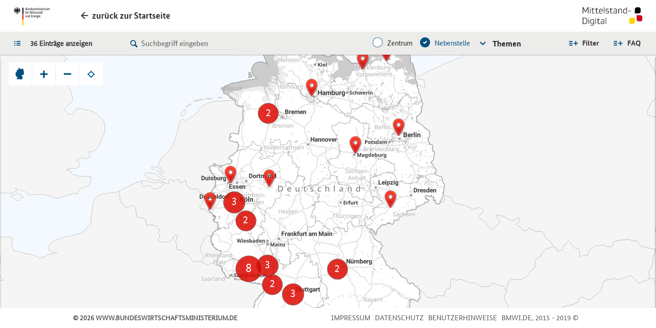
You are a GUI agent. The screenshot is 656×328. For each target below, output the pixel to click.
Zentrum (400, 43)
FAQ (634, 43)
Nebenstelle (452, 43)
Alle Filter (583, 43)
